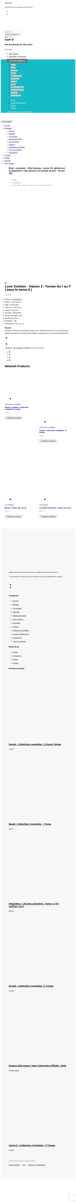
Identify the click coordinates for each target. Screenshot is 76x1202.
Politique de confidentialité (36, 1187)
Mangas (13, 68)
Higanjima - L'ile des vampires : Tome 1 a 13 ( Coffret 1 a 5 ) (34, 927)
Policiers (13, 85)
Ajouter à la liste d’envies (6, 360)
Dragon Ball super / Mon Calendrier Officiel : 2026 (37, 1088)
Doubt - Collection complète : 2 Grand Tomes (35, 766)
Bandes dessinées (16, 76)
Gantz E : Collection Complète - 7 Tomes (32, 1167)
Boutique (9, 128)
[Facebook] (9, 374)
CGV (23, 1187)
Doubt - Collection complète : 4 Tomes (31, 1008)
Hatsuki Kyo (17, 321)
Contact (13, 108)
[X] (9, 377)
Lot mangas (14, 71)
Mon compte (13, 54)
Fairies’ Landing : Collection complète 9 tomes (16, 430)
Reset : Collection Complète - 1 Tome (30, 846)
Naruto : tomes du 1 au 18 (15, 530)
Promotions (14, 93)
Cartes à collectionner (17, 90)
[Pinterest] (9, 380)
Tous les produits (16, 96)
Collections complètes (17, 87)
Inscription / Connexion (17, 56)
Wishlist (8, 161)
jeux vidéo (14, 82)
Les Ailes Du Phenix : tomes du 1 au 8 (55, 530)
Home (15, 180)
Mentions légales (14, 1187)
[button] (8, 49)
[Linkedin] (9, 382)
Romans (13, 65)
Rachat (13, 105)
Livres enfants (15, 79)
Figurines (13, 73)
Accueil (13, 100)
